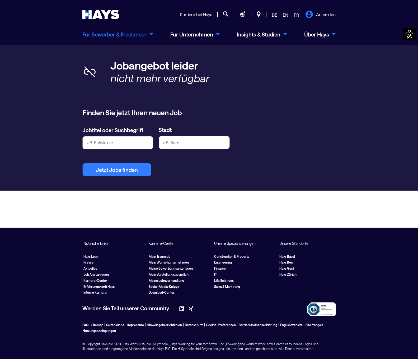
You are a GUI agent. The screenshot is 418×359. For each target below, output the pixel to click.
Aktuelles (90, 268)
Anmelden (320, 14)
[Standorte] (258, 14)
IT (215, 274)
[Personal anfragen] (242, 14)
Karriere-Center (95, 280)
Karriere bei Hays (196, 14)
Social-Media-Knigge (164, 286)
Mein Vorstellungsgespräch (169, 274)
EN (285, 14)
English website (291, 325)
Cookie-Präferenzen (221, 325)
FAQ (85, 325)
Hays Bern (286, 262)
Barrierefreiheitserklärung (258, 325)
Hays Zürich (288, 274)
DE (274, 14)
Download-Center (162, 292)
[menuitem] (117, 34)
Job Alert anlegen (96, 274)
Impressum (135, 325)
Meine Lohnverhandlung (166, 280)
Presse (88, 262)
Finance (220, 268)
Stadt (165, 130)
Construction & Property (231, 256)
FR (296, 14)
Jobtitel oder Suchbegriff (112, 130)
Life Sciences (224, 280)
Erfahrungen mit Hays (99, 286)
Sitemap (97, 325)
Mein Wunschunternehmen (169, 262)
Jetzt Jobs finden (117, 170)
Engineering (223, 262)
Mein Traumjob (159, 256)
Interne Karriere (95, 292)
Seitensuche (115, 325)
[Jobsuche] (226, 14)
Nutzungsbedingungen (99, 331)
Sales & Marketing (227, 286)
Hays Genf (286, 268)
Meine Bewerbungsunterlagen (171, 268)
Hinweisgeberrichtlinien (164, 325)
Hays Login (91, 256)
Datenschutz (194, 325)
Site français (314, 325)
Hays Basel (287, 256)
